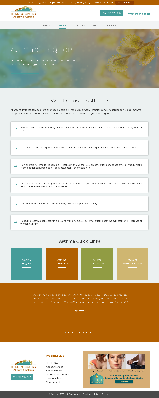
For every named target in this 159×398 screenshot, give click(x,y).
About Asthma (54, 370)
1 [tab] (65, 332)
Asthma (62, 25)
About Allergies (54, 367)
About (96, 25)
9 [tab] (94, 332)
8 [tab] (90, 332)
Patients (111, 25)
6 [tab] (83, 332)
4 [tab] (76, 332)
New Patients (53, 382)
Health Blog (52, 363)
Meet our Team (54, 378)
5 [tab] (79, 332)
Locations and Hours (57, 374)
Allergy (46, 25)
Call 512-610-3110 (124, 2)
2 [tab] (68, 332)
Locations (80, 25)
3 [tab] (72, 332)
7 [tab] (86, 332)
